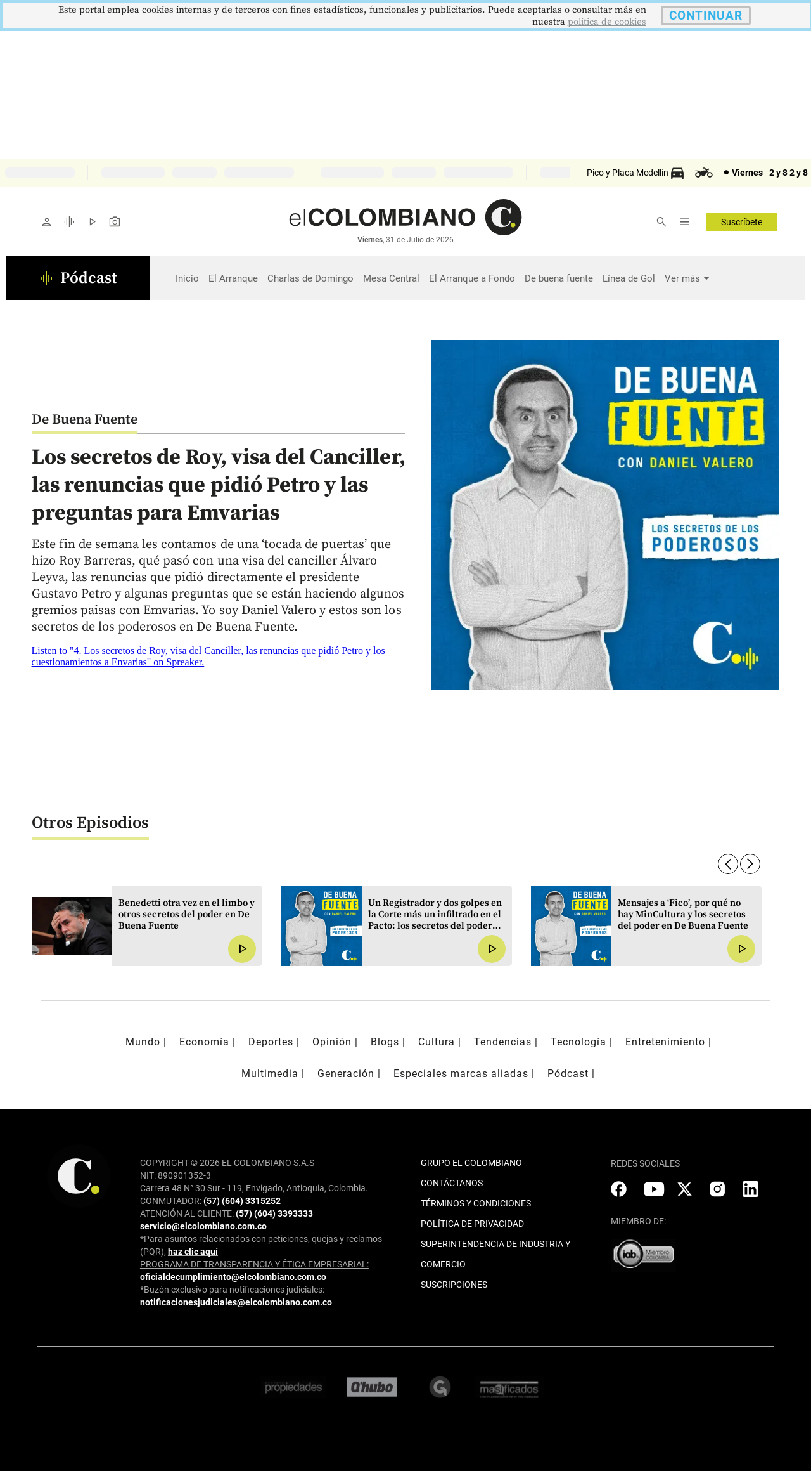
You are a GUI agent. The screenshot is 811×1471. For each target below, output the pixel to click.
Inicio (187, 278)
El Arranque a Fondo (472, 278)
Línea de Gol (629, 278)
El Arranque (233, 278)
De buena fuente (559, 278)
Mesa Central (391, 278)
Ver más (682, 278)
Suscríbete (741, 222)
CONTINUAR (706, 15)
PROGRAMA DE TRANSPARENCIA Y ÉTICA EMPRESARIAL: (254, 1264)
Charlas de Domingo (310, 278)
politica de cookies (607, 22)
